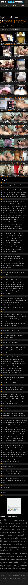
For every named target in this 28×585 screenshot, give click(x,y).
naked (4, 377)
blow (22, 213)
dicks (16, 258)
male (18, 25)
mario (15, 359)
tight (14, 452)
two (13, 461)
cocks (13, 240)
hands (11, 316)
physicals (24, 396)
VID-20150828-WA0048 (5, 82)
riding (9, 413)
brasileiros (18, 219)
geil (25, 300)
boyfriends (5, 219)
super (4, 440)
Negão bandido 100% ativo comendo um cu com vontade (7, 109)
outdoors (16, 389)
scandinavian (18, 420)
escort (24, 272)
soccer (23, 429)
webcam (16, 23)
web (22, 478)
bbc (4, 206)
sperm (19, 431)
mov (22, 370)
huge (18, 323)
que (4, 408)
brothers (19, 224)
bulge (10, 228)
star (10, 434)
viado (8, 471)
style (15, 438)
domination (14, 263)
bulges (16, 228)
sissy (4, 427)
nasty (9, 377)
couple (1, 26)
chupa (6, 97)
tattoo (3, 25)
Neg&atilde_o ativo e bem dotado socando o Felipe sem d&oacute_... (20, 135)
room (11, 415)
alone (17, 190)
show (15, 425)
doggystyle (6, 263)
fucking (15, 291)
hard (24, 316)
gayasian (5, 300)
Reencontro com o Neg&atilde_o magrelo (20, 96)
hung (24, 323)
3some (17, 185)
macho (7, 44)
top (16, 454)
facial (8, 279)
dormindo (21, 263)
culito (13, 247)
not (22, 380)
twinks (10, 22)
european (9, 275)
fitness (15, 284)
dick (23, 23)
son (8, 431)
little (13, 349)
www (4, 482)
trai (25, 454)
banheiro (2, 97)
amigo (21, 44)
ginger (15, 302)
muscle (12, 372)
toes (23, 452)
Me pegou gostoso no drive (20, 109)
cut (23, 249)
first (4, 284)
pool (24, 398)
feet (23, 279)
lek (3, 349)
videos (6, 22)
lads (4, 347)
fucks (20, 291)
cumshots (17, 249)
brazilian (11, 44)
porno (13, 401)
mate (13, 363)
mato (18, 363)
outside (23, 389)
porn (12, 23)
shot (10, 425)
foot (8, 286)
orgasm (23, 387)
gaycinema (12, 300)
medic (4, 366)
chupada (16, 238)
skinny (21, 25)
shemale (5, 425)
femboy (5, 282)
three (8, 450)
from (21, 288)
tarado (4, 445)
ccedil (4, 44)
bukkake (5, 228)
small (23, 427)
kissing (9, 342)
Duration (24, 29)
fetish (10, 282)
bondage (18, 215)
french (22, 286)
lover (8, 352)
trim (21, 456)
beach (13, 206)
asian (4, 196)
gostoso (5, 307)
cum (24, 22)
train (4, 456)
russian (23, 415)
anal (23, 20)
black (26, 22)
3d (12, 185)
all (13, 190)
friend (4, 288)
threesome (16, 450)
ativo (24, 196)
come (15, 44)
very (4, 471)
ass (17, 22)
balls (4, 201)
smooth (11, 429)
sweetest (22, 440)
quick (8, 408)
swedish (10, 440)
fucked (9, 291)
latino (25, 25)
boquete (5, 217)
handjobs (5, 316)
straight (22, 434)
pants (4, 394)
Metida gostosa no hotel (6, 135)
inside (9, 330)
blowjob (11, 21)
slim (19, 427)
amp (10, 194)
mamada (10, 97)
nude (15, 382)
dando (8, 57)
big (14, 20)
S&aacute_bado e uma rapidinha (7, 162)
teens (18, 447)
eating (4, 272)
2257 (19, 583)
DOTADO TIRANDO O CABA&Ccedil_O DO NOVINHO (7, 43)
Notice (10, 583)
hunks (15, 325)
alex (9, 190)
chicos (4, 238)
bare (15, 201)
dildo (21, 258)
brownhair (5, 226)
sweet (16, 440)
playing (19, 398)
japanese (10, 335)
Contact (2, 583)
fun (10, 293)
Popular (4, 5)
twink (12, 20)
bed (4, 208)
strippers (5, 436)
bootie (24, 215)
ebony (9, 272)
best (15, 208)
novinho (24, 44)
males (14, 357)
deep (18, 256)
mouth (17, 370)
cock (17, 20)
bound (11, 217)
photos (18, 396)
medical (10, 366)
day (14, 256)
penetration (6, 396)
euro (4, 275)
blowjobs (11, 215)
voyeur (21, 473)
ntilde (10, 382)
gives (11, 305)
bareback (2, 22)
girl (20, 302)
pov (25, 401)
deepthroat (6, 258)
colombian (5, 242)
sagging (10, 420)
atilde (10, 123)
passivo (4, 57)
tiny (19, 452)
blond (4, 213)
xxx (10, 487)
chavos (23, 235)
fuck (6, 25)
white (23, 480)
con (12, 244)
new (4, 380)
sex (14, 21)
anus (23, 194)
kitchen (15, 342)
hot (1, 25)
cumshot (14, 22)
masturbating (20, 361)
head (11, 318)
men (15, 366)
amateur (2, 21)
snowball (17, 429)
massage (21, 359)
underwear (11, 466)
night (17, 380)
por (3, 401)
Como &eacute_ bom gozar (20, 149)
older (12, 387)
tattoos (16, 445)
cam (8, 233)
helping (17, 318)
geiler (4, 302)
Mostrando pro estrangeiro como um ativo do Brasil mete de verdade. (7, 175)
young (1, 23)
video (13, 471)
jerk (16, 335)
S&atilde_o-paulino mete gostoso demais (7, 122)
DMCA (6, 583)
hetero (23, 318)
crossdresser (6, 247)
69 (21, 185)
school (25, 420)
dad (9, 25)
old (8, 387)
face (4, 279)
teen (10, 23)
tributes (16, 456)
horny (4, 323)
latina (13, 347)
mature (23, 363)
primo (9, 403)
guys (4, 309)
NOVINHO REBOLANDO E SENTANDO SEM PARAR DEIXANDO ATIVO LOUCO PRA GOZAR (7, 69)
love (4, 352)
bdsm (8, 206)
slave (14, 427)
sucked (25, 438)
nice (12, 380)
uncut (4, 466)
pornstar (19, 401)
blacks (15, 210)
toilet (11, 454)
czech (15, 251)
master (4, 361)
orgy (4, 389)
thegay (19, 23)
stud (25, 436)
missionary (19, 368)
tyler (17, 461)
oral (25, 57)
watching (16, 478)
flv (25, 284)
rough (16, 415)
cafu (4, 233)
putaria (15, 403)
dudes (9, 267)
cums (4, 249)
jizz (8, 337)
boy (25, 23)
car (12, 233)
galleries (5, 298)
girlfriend (5, 305)
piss (4, 398)
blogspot (22, 210)
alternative (24, 190)
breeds (11, 222)
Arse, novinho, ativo (18, 56)
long (23, 349)
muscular (18, 372)
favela (17, 279)
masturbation (19, 21)
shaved (24, 422)
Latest (14, 5)
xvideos (20, 20)
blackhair (9, 210)
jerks (4, 337)
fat (13, 279)
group (18, 307)
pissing (9, 398)
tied (9, 452)
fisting (9, 284)
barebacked (6, 204)
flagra (20, 284)
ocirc (4, 387)
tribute (9, 456)
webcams (11, 480)
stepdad (15, 434)
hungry (4, 325)
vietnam (5, 473)
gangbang (12, 298)
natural (15, 377)
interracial (16, 330)
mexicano (11, 368)
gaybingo (24, 21)
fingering (16, 282)
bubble (19, 226)
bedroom (9, 208)
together (5, 454)
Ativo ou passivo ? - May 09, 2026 (7, 149)
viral (16, 473)
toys (20, 454)
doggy (18, 261)
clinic (21, 238)
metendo (16, 71)
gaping (18, 298)
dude (4, 267)
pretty (4, 403)
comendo (17, 242)
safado (15, 97)
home (9, 321)
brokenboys (6, 224)
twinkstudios (6, 461)
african (4, 190)
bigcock (25, 208)
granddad (11, 307)
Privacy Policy (24, 583)
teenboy (11, 447)
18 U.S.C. (15, 583)
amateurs (18, 192)
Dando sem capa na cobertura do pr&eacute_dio (7, 56)
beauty (24, 206)
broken (17, 222)
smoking (5, 429)
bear (18, 206)
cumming (24, 247)
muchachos (5, 372)
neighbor (21, 377)
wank (4, 478)
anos (19, 194)
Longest (23, 5)
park (9, 394)
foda (2, 57)
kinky (4, 342)
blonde (9, 213)
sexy (19, 422)
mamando (5, 359)
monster (5, 370)
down (16, 265)
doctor (12, 261)
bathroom (22, 204)
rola (21, 413)
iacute (4, 330)
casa (17, 233)
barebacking (14, 204)
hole (4, 321)
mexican (5, 368)
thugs (4, 452)
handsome (18, 316)
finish (22, 282)
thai (23, 447)
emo (19, 272)
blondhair (16, 213)
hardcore (15, 25)
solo (7, 23)
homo (22, 321)
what (18, 480)
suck (20, 438)
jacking (4, 335)
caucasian (5, 235)
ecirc (15, 272)
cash (21, 233)
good (16, 305)
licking (8, 349)
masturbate (12, 361)
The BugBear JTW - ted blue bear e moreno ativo (20, 162)
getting (10, 302)
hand (14, 314)
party (13, 394)
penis (12, 396)
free (17, 286)
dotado (4, 265)
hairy (9, 314)
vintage (11, 473)
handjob (20, 22)
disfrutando (6, 261)
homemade (16, 321)
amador (5, 192)
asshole (14, 196)
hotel (13, 323)
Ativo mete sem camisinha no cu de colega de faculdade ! (20, 69)
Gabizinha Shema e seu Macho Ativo (20, 82)
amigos (4, 194)
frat (13, 286)
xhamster (7, 21)
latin (8, 347)
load (18, 349)
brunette (25, 176)
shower (21, 425)
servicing (9, 422)
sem (11, 57)
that (4, 450)
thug (22, 450)
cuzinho (9, 251)
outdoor (9, 389)
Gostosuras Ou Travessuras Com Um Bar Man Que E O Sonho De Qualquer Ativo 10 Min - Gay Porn (20, 175)
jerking (21, 335)
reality (4, 413)
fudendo (5, 293)
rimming (16, 413)
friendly (10, 288)
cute (4, 251)
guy (5, 26)
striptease (12, 436)
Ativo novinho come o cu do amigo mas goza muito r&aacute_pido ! (20, 43)
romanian (5, 415)
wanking (10, 478)
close (4, 240)
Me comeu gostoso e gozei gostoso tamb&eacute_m (20, 122)
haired (4, 314)
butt (21, 228)
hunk (5, 23)
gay (10, 20)
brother (13, 224)
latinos (24, 347)
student (5, 438)
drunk (21, 265)
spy (24, 431)
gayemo (19, 300)
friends (16, 288)
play (14, 398)
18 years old (6, 185)
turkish (11, 459)
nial (8, 380)
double (10, 265)
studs (10, 438)
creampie (23, 244)
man (11, 359)
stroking (19, 436)
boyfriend (21, 217)
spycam (5, 434)
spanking (13, 431)
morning (11, 370)
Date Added (5, 29)
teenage (5, 447)
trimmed (5, 459)
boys (11, 25)
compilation (6, 244)
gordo (21, 305)
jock (12, 337)
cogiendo (20, 240)
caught (11, 235)
